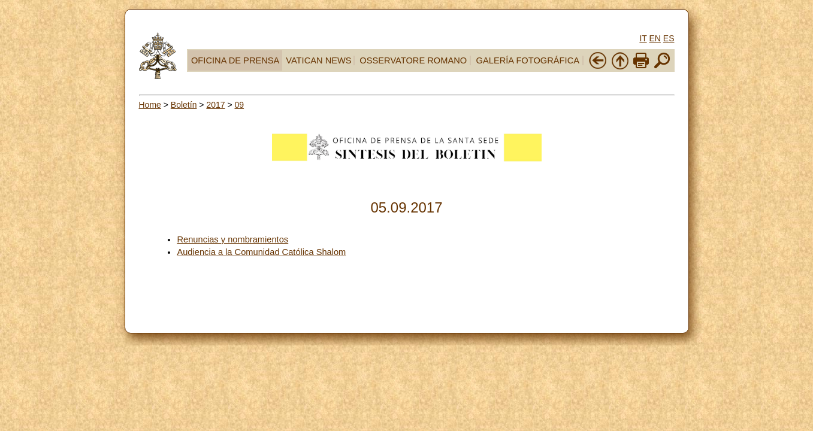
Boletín (184, 105)
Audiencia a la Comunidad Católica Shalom (261, 252)
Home (150, 105)
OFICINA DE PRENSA (235, 60)
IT (642, 38)
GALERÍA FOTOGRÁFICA (527, 60)
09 (239, 105)
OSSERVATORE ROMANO (413, 60)
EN (654, 38)
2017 (215, 105)
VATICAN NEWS (318, 60)
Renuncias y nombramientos (232, 239)
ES (669, 38)
